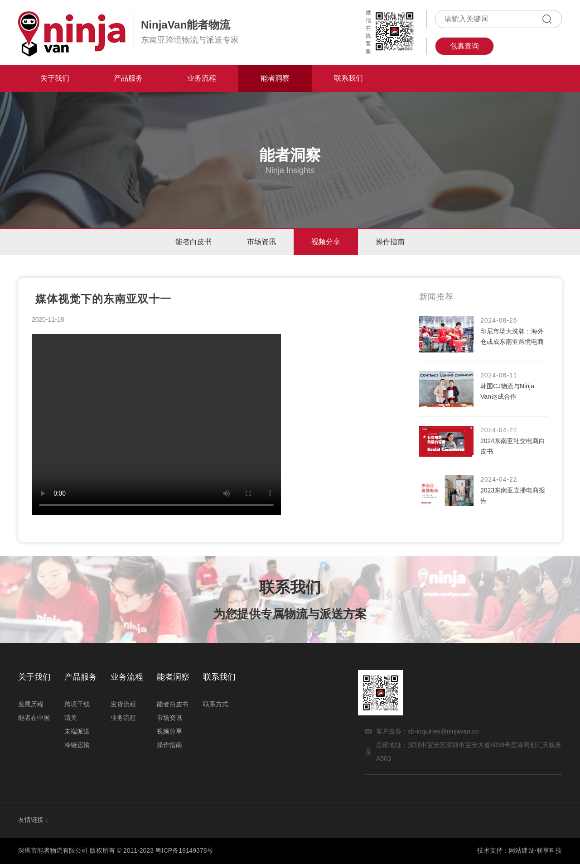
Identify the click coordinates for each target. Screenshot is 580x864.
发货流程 (123, 704)
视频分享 (326, 242)
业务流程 (201, 78)
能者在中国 (34, 717)
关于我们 (54, 78)
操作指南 (391, 242)
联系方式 (215, 704)
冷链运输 (77, 744)
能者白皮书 (192, 242)
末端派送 (77, 731)
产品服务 (128, 78)
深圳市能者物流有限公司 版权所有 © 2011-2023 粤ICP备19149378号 (115, 850)
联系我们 (348, 78)
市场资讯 (261, 242)
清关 (70, 717)
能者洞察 (275, 78)
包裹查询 (464, 46)
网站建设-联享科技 (535, 850)
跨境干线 (77, 704)
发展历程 (31, 704)
